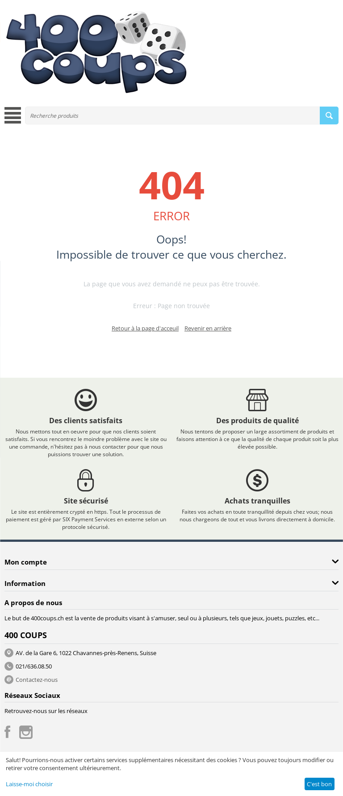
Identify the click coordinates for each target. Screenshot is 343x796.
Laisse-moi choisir (29, 784)
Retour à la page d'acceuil (145, 328)
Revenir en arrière (207, 328)
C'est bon (319, 784)
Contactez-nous (37, 680)
